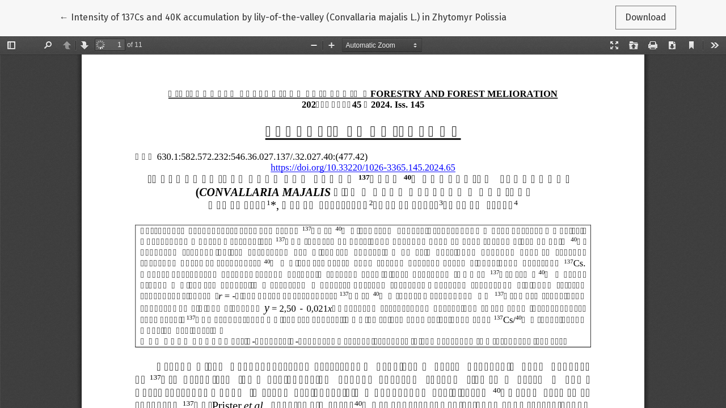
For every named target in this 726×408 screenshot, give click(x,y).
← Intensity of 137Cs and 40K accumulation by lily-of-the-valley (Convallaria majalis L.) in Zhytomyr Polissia (283, 16)
